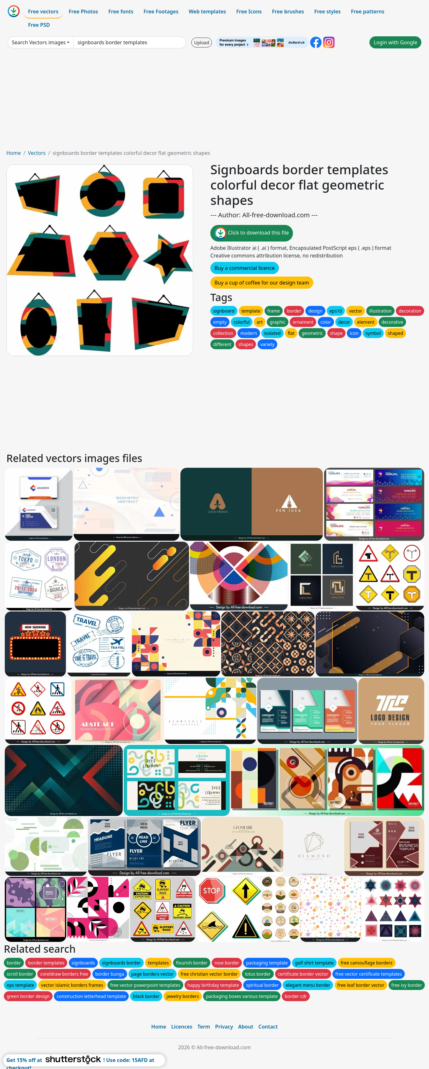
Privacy (224, 1026)
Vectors (37, 152)
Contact (268, 1026)
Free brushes (288, 11)
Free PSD (39, 24)
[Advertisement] (214, 101)
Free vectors (43, 11)
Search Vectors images (39, 42)
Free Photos (83, 11)
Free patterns (367, 11)
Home (13, 152)
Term (203, 1026)
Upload (201, 43)
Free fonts (121, 11)
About (245, 1026)
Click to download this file (251, 233)
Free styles (327, 11)
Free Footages (160, 11)
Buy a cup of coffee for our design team (261, 282)
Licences (181, 1026)
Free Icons (249, 11)
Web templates (207, 11)
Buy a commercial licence (244, 267)
